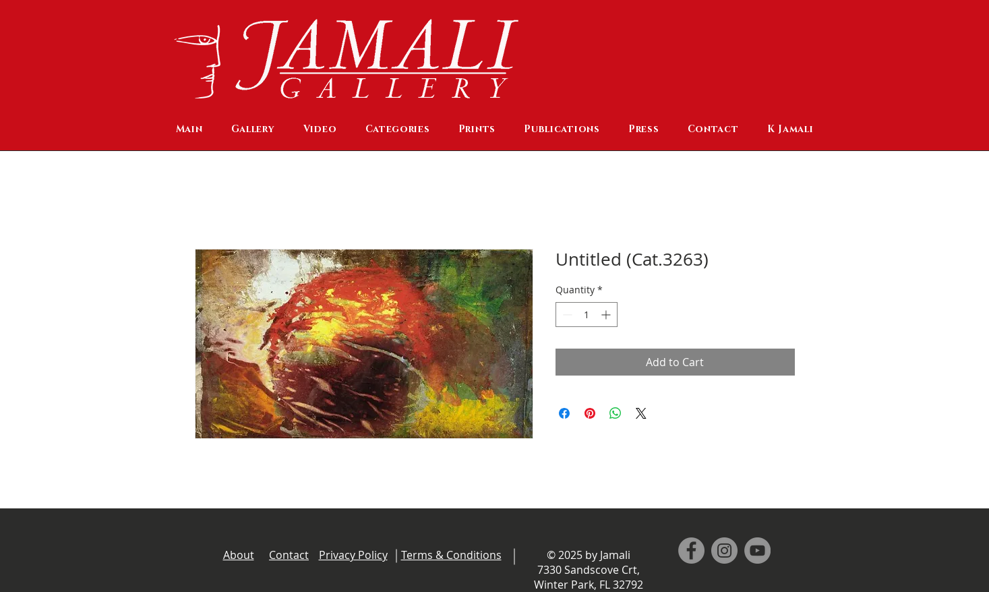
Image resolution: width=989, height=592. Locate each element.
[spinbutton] (586, 314)
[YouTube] (757, 550)
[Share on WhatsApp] (615, 413)
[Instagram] (724, 550)
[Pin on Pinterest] (590, 413)
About (238, 554)
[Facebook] (691, 550)
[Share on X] (641, 413)
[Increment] (607, 314)
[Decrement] (566, 314)
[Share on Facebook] (564, 413)
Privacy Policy (353, 554)
